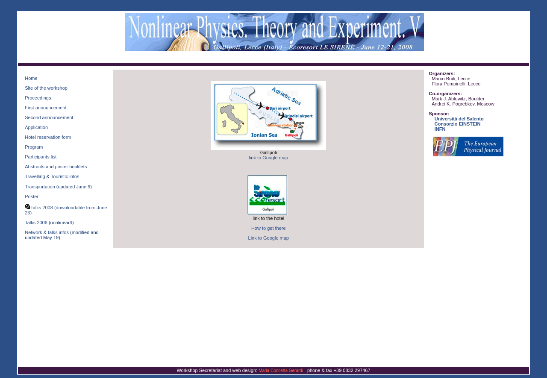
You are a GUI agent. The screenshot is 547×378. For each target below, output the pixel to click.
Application (36, 127)
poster (61, 166)
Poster (31, 196)
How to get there (268, 228)
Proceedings (38, 97)
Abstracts (34, 166)
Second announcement (49, 117)
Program (34, 146)
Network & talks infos (47, 232)
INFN (440, 129)
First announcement (45, 107)
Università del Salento (459, 118)
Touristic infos (65, 176)
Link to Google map (268, 237)
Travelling (35, 176)
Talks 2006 (36, 222)
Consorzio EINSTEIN (458, 123)
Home (31, 78)
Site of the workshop (46, 88)
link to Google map (268, 157)
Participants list (40, 156)
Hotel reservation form (48, 137)
